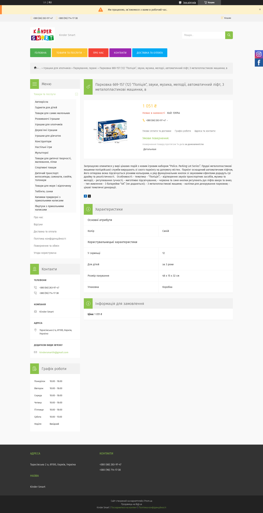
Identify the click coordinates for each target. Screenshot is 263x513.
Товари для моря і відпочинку (53, 185)
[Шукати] (229, 35)
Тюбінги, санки (44, 191)
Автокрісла (41, 101)
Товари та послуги (69, 52)
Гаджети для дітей (46, 107)
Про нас (98, 52)
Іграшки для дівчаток (48, 135)
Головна (40, 52)
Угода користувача (45, 252)
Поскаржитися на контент (124, 507)
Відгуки (38, 224)
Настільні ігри (43, 147)
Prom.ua (148, 501)
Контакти (120, 52)
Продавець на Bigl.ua (131, 504)
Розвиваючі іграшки (47, 118)
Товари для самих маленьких (52, 113)
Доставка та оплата (150, 52)
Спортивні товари (45, 167)
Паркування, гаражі (85, 68)
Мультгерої (41, 152)
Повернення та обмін (46, 245)
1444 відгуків (189, 2)
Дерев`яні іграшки (46, 130)
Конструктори (43, 141)
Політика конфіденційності (50, 238)
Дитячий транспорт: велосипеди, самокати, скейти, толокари (53, 177)
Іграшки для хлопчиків (57, 68)
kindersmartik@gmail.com (53, 352)
